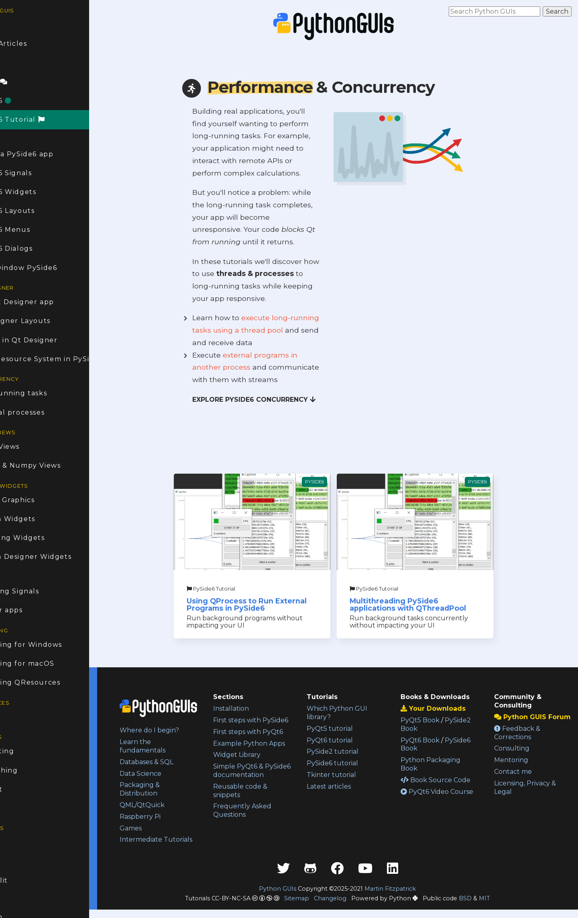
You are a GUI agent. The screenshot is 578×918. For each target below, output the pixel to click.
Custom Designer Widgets (53, 556)
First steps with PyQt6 (273, 740)
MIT (500, 906)
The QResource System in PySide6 (62, 359)
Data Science (172, 773)
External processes (40, 412)
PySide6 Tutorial (40, 119)
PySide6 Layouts (35, 211)
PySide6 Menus (33, 229)
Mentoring (517, 768)
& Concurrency (322, 87)
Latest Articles (31, 43)
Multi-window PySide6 (46, 268)
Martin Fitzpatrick (406, 897)
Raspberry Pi (171, 816)
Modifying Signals (37, 591)
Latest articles (348, 786)
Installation (256, 708)
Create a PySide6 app (44, 154)
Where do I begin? (180, 730)
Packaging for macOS (45, 663)
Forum (21, 82)
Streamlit (21, 880)
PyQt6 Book (432, 740)
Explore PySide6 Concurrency (269, 399)
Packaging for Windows (49, 644)
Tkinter (18, 899)
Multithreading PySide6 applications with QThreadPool (423, 604)
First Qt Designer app (45, 302)
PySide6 (23, 100)
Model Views (27, 446)
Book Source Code (448, 780)
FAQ (12, 62)
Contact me (519, 780)
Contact (19, 789)
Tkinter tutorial (350, 775)
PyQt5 (16, 861)
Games (162, 828)
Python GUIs (293, 897)
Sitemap (312, 906)
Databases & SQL (178, 762)
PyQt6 (16, 842)
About (16, 808)
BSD (480, 906)
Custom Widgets (35, 519)
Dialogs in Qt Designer (46, 340)
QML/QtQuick (173, 805)
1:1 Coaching (26, 770)
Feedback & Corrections (523, 741)
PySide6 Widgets (36, 192)
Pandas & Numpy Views (48, 465)
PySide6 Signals (33, 173)
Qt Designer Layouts (43, 321)
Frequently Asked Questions (267, 836)
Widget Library (262, 771)
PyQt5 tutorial (349, 728)
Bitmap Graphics (35, 500)
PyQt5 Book (432, 720)
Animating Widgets (40, 538)
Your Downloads (445, 708)
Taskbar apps (29, 610)
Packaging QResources (48, 682)
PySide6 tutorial (351, 763)
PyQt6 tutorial (349, 740)
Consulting (25, 751)
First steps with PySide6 (262, 724)
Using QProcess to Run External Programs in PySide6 (273, 604)
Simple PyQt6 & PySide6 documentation (263, 791)
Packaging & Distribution (171, 789)
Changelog (346, 906)
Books (15, 717)
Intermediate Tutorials (172, 844)
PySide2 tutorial (351, 751)
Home (15, 25)
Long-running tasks (41, 393)
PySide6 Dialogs (34, 248)
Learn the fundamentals (174, 746)
